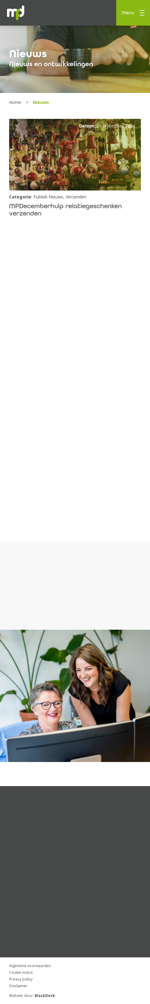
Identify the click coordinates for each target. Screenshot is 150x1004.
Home (16, 102)
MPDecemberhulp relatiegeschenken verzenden (65, 209)
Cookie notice (21, 972)
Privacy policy (21, 979)
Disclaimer (18, 985)
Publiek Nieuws (48, 197)
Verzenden (76, 197)
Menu (133, 13)
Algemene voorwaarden (30, 965)
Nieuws (28, 53)
